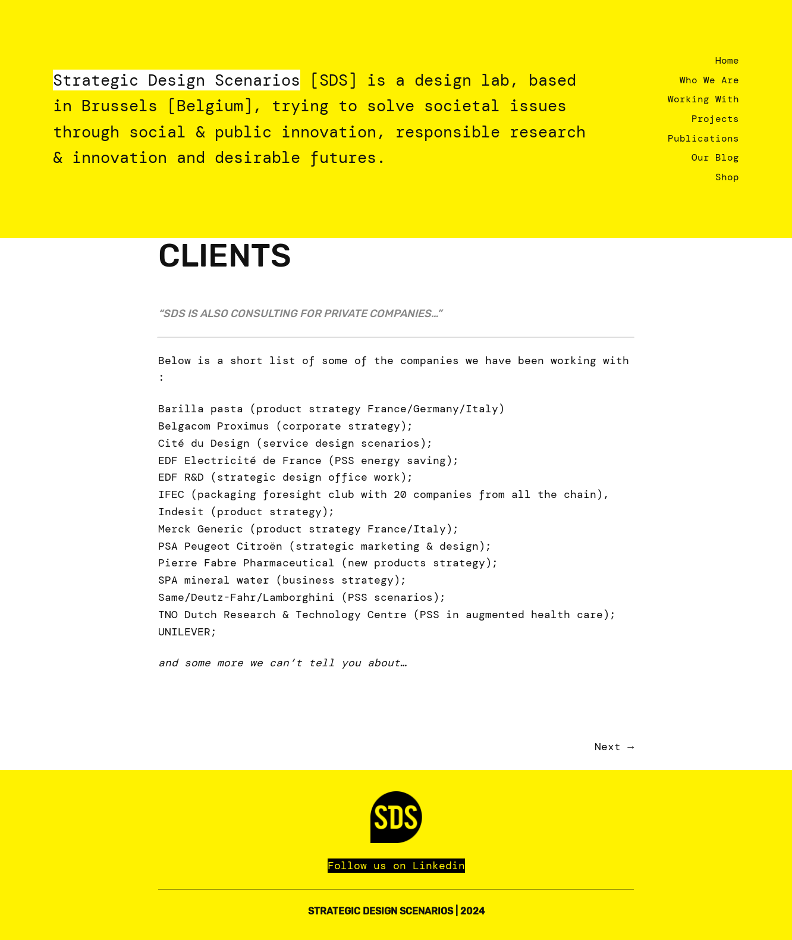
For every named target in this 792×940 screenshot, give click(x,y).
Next (608, 747)
